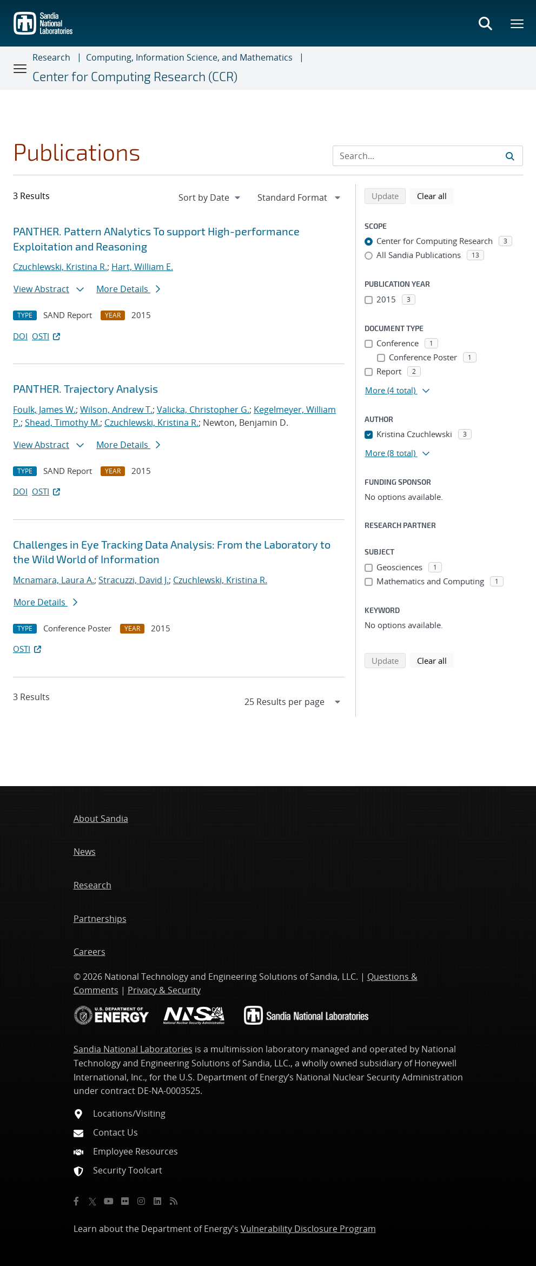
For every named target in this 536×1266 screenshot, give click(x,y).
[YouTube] (109, 1201)
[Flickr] (125, 1201)
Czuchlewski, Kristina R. (60, 267)
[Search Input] (428, 156)
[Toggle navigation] (20, 68)
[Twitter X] (92, 1201)
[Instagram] (141, 1201)
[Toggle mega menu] (518, 23)
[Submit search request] (510, 156)
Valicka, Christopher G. (203, 410)
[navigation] (210, 197)
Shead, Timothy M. (62, 422)
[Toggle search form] (485, 23)
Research (51, 57)
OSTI (47, 336)
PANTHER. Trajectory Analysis (85, 388)
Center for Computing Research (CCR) (134, 76)
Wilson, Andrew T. (116, 410)
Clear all (435, 195)
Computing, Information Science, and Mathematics (189, 57)
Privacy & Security (164, 990)
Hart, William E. (142, 267)
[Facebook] (76, 1201)
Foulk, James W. (44, 410)
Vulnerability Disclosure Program (308, 1229)
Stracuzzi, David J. (133, 580)
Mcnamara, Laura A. (53, 580)
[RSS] (174, 1201)
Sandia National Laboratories (133, 1049)
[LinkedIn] (157, 1201)
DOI (20, 336)
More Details (128, 289)
